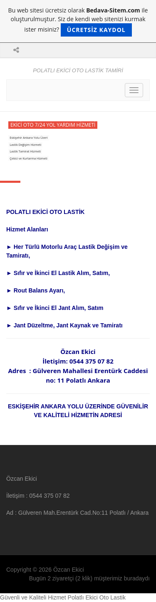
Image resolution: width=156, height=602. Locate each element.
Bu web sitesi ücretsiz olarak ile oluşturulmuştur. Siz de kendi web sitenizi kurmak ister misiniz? (78, 21)
